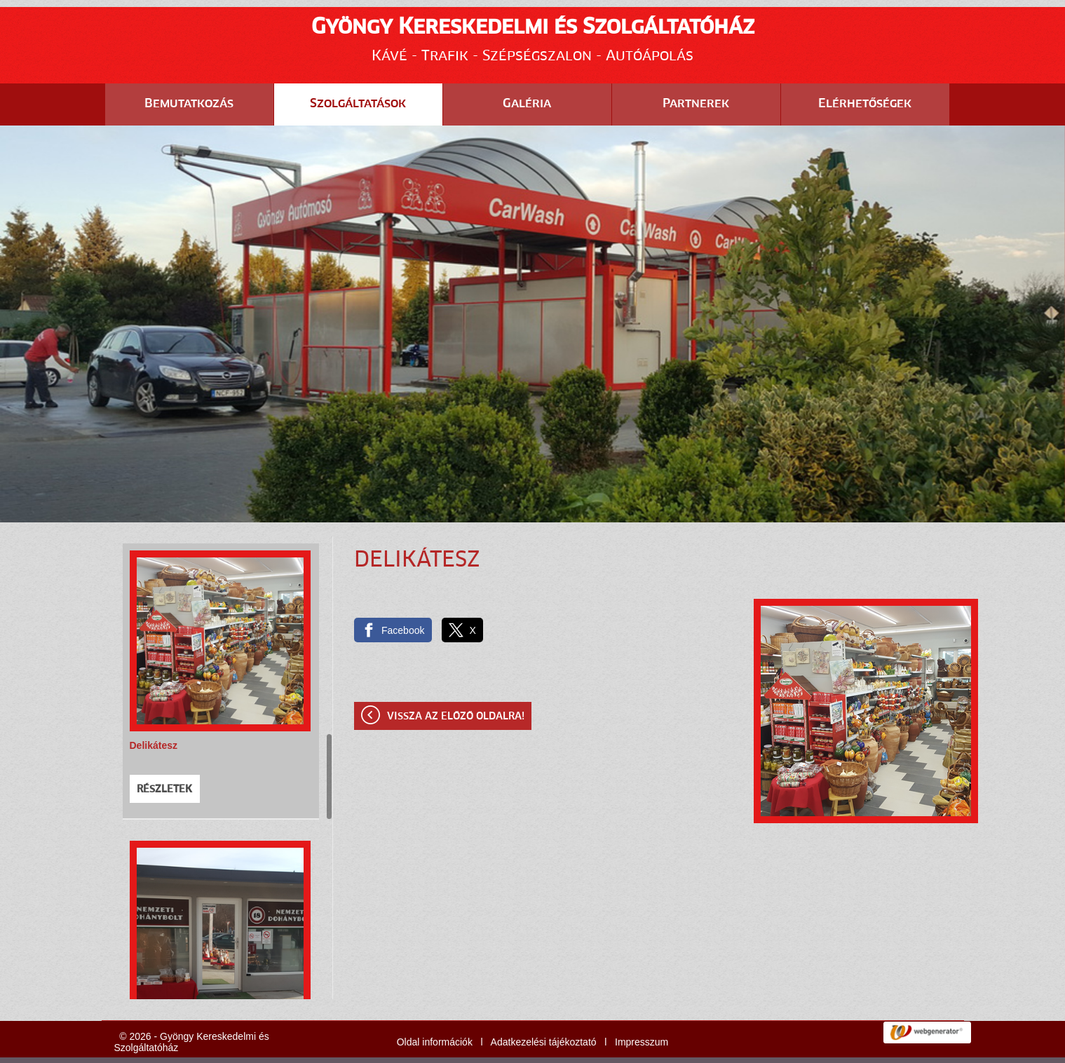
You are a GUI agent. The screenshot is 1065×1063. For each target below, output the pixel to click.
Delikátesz (153, 710)
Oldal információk (435, 1007)
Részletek (164, 754)
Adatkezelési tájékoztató (544, 1007)
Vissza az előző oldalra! (455, 681)
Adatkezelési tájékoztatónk (219, 1048)
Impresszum (641, 1007)
